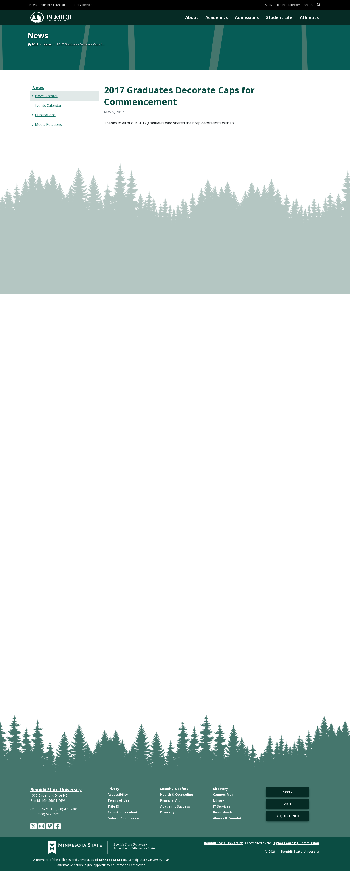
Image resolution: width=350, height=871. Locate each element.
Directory (294, 5)
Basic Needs (223, 812)
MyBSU (308, 5)
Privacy (113, 789)
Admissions (247, 17)
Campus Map (223, 794)
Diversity (167, 812)
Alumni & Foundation (54, 5)
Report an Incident (123, 812)
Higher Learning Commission (296, 843)
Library (280, 5)
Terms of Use (118, 800)
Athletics (309, 17)
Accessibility (118, 794)
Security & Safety (174, 789)
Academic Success (175, 806)
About (191, 17)
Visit (288, 804)
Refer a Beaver (82, 5)
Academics (216, 17)
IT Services (221, 806)
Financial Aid (170, 800)
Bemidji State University (56, 790)
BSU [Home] (33, 44)
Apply (268, 5)
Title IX (113, 806)
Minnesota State (112, 860)
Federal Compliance (123, 818)
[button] (318, 5)
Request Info (287, 816)
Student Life (279, 17)
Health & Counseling (176, 794)
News (33, 5)
